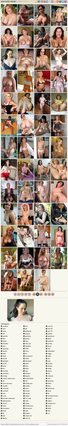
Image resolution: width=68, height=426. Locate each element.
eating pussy (6, 401)
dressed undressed (8, 398)
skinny (49, 371)
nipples (26, 396)
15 (37, 294)
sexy (48, 361)
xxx (48, 413)
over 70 (49, 331)
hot (25, 353)
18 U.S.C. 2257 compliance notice (29, 424)
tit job (48, 391)
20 (45, 294)
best (3, 346)
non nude (27, 398)
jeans (26, 363)
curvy (3, 396)
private (49, 343)
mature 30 (27, 416)
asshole (4, 336)
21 (49, 294)
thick (48, 386)
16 (41, 294)
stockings (50, 381)
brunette (4, 371)
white (48, 408)
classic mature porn (8, 378)
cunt (3, 393)
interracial (27, 361)
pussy (48, 346)
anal (3, 328)
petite (48, 338)
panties (49, 333)
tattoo (48, 383)
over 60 (49, 328)
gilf (25, 328)
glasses (26, 333)
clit (2, 381)
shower (49, 366)
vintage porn (51, 403)
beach (4, 341)
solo (48, 378)
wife (48, 411)
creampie (4, 388)
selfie (48, 356)
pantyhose (50, 336)
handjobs (27, 346)
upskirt (49, 398)
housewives (28, 356)
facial (3, 411)
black (3, 356)
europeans (5, 408)
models (26, 386)
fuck (25, 326)
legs (25, 371)
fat (2, 413)
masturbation (28, 378)
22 (53, 294)
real (48, 348)
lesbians (26, 373)
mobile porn (28, 383)
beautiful (4, 343)
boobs (4, 363)
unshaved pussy (52, 396)
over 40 (26, 418)
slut (48, 373)
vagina (49, 401)
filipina (4, 418)
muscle (26, 391)
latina (26, 368)
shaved (49, 363)
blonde (4, 358)
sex (48, 358)
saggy (48, 353)
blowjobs (4, 361)
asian (3, 331)
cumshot (4, 391)
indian (26, 358)
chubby (4, 376)
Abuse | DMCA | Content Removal (10, 424)
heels (26, 348)
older (25, 411)
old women (27, 408)
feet (3, 416)
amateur (4, 326)
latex (25, 366)
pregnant (49, 341)
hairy (25, 341)
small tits (49, 376)
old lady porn (28, 406)
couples (4, 386)
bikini (3, 353)
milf (25, 381)
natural (26, 393)
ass (3, 333)
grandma (27, 336)
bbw (3, 338)
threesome (50, 388)
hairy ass (27, 343)
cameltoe (4, 373)
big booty (4, 348)
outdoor (26, 413)
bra (3, 368)
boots (3, 366)
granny (26, 338)
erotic (3, 406)
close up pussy (6, 383)
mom (25, 388)
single (48, 368)
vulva (48, 406)
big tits (4, 351)
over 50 (49, 326)
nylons (26, 403)
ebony (4, 403)
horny (26, 351)
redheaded (50, 351)
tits (47, 393)
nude (25, 401)
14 (34, 294)
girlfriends (27, 331)
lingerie (26, 376)
